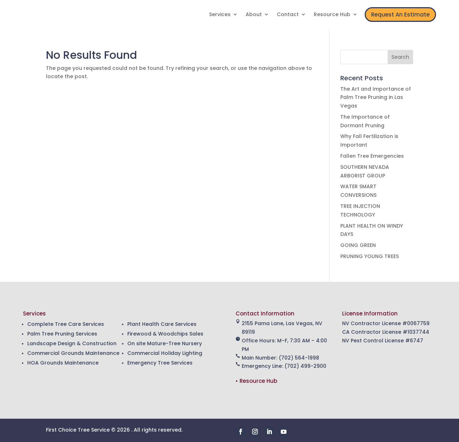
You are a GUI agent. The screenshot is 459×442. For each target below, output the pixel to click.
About (254, 15)
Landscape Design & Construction (72, 343)
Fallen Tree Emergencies (372, 156)
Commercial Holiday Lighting (164, 353)
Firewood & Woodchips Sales (165, 333)
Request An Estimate (400, 14)
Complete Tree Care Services (65, 324)
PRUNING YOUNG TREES (369, 256)
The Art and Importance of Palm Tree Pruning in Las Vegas (375, 97)
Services (220, 15)
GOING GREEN (358, 245)
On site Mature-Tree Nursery (164, 343)
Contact (288, 15)
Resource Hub (332, 15)
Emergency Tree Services (160, 362)
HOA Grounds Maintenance (63, 362)
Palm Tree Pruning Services (62, 333)
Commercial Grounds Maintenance (73, 353)
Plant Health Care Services (162, 324)
